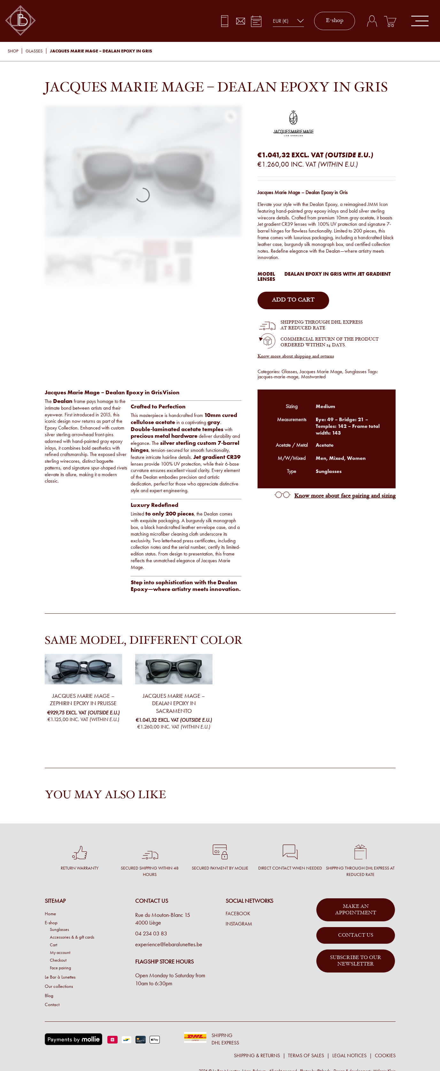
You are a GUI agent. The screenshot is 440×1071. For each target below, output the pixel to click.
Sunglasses (356, 371)
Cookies (385, 1055)
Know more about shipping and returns (296, 356)
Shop (13, 51)
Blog (49, 995)
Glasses (34, 51)
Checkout (58, 960)
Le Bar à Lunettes (60, 977)
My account (60, 952)
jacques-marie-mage (278, 377)
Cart (53, 944)
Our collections (59, 986)
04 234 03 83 (151, 933)
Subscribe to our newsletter (355, 961)
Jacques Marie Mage (321, 371)
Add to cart (293, 300)
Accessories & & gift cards (72, 937)
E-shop (335, 21)
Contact (52, 1004)
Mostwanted (313, 377)
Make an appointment (355, 910)
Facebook (238, 913)
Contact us (355, 935)
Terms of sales (306, 1055)
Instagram (239, 923)
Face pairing (60, 967)
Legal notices (349, 1055)
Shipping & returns (257, 1055)
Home (50, 914)
